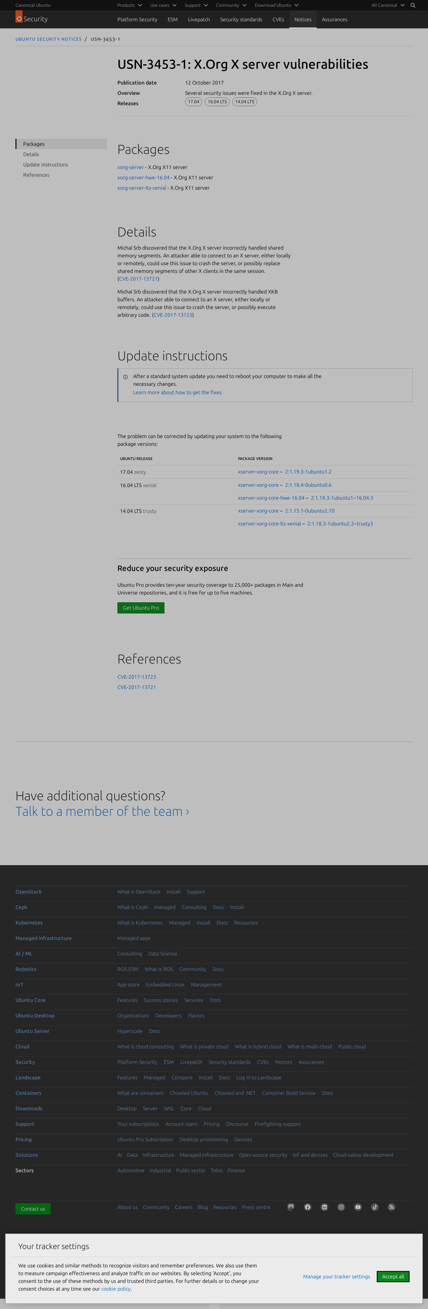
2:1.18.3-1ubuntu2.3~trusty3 (340, 523)
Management (206, 984)
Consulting (194, 907)
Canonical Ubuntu (33, 5)
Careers (184, 1207)
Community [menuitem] (227, 5)
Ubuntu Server (32, 1031)
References (36, 175)
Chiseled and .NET (235, 1093)
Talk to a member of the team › (102, 811)
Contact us (33, 1209)
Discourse (237, 1124)
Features (127, 1000)
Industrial (160, 1170)
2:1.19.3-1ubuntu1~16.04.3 (342, 498)
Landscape (28, 1077)
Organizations (133, 1015)
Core (186, 1108)
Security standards (241, 19)
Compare (182, 1077)
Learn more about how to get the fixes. (178, 392)
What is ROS (159, 969)
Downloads (28, 1108)
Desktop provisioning (204, 1139)
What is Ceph (132, 907)
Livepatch (199, 19)
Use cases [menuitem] (159, 5)
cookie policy (116, 1289)
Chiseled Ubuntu (189, 1093)
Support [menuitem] (193, 5)
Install (173, 891)
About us (127, 1207)
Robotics (25, 969)
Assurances (334, 19)
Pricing (212, 1124)
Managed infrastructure (43, 938)
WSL (169, 1108)
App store (128, 984)
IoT (19, 984)
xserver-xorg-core (258, 472)
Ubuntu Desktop (35, 1015)
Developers (168, 1015)
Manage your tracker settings (336, 1276)
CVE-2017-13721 (138, 279)
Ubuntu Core (30, 1000)
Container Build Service (288, 1093)
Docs (218, 907)
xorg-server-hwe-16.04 (143, 177)
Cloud (22, 1046)
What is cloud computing (145, 1046)
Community (192, 969)
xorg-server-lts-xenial (141, 188)
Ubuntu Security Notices (48, 39)
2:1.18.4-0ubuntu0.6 (308, 485)
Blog (203, 1207)
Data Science (162, 953)
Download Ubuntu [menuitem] (273, 5)
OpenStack (28, 891)
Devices (243, 1139)
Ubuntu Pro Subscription (145, 1139)
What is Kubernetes (140, 922)
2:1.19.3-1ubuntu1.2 (308, 472)
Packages (34, 144)
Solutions (26, 1155)
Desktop (126, 1108)
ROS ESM (127, 969)
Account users (181, 1124)
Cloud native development (363, 1155)
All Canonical (384, 5)
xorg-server (130, 167)
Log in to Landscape (259, 1077)
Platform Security (137, 19)
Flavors (196, 1015)
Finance (236, 1170)
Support (196, 891)
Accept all (393, 1276)
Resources (246, 922)
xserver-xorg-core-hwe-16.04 (271, 498)
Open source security (263, 1155)
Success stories (161, 1000)
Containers (28, 1093)
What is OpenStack (138, 891)
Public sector (190, 1170)
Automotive (130, 1170)
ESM (173, 19)
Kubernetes (29, 922)
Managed (164, 907)
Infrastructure (158, 1155)
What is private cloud (204, 1046)
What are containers (140, 1093)
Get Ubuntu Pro (141, 608)
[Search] (413, 5)
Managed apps (134, 938)
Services (193, 1000)
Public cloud (352, 1046)
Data (132, 1155)
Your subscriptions (138, 1124)
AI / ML (24, 953)
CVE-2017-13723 (173, 315)
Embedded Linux (165, 984)
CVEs (278, 19)
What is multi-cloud (310, 1046)
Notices (303, 19)
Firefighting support (278, 1124)
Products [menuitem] (126, 5)
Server (150, 1108)
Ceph (21, 907)
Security (25, 1062)
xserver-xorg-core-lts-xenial (269, 523)
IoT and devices (310, 1155)
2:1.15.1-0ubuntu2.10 (309, 511)
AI (119, 1155)
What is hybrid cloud (258, 1046)
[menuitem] (387, 5)
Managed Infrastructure (207, 1155)
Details (31, 154)
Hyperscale (130, 1031)
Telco (217, 1170)
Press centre (256, 1207)
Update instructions (45, 164)
